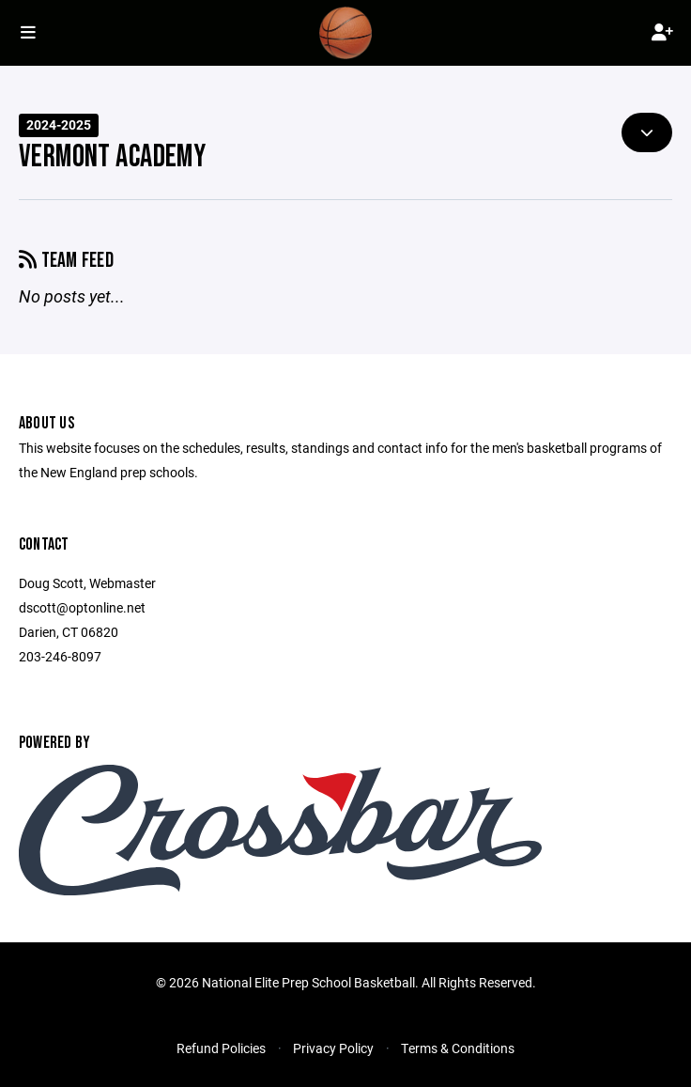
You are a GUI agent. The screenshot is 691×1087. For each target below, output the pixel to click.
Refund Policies (221, 1048)
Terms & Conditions (457, 1048)
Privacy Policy (333, 1048)
